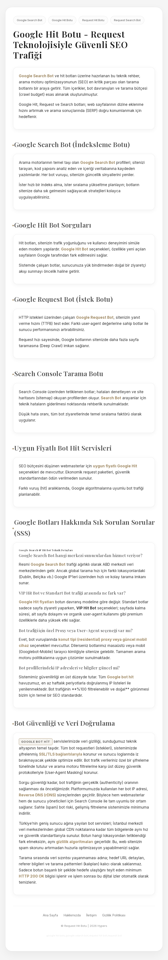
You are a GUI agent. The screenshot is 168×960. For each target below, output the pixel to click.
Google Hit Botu (62, 20)
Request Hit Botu (93, 20)
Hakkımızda (72, 915)
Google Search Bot (29, 20)
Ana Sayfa (50, 915)
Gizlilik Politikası (113, 915)
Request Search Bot (127, 20)
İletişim (91, 915)
